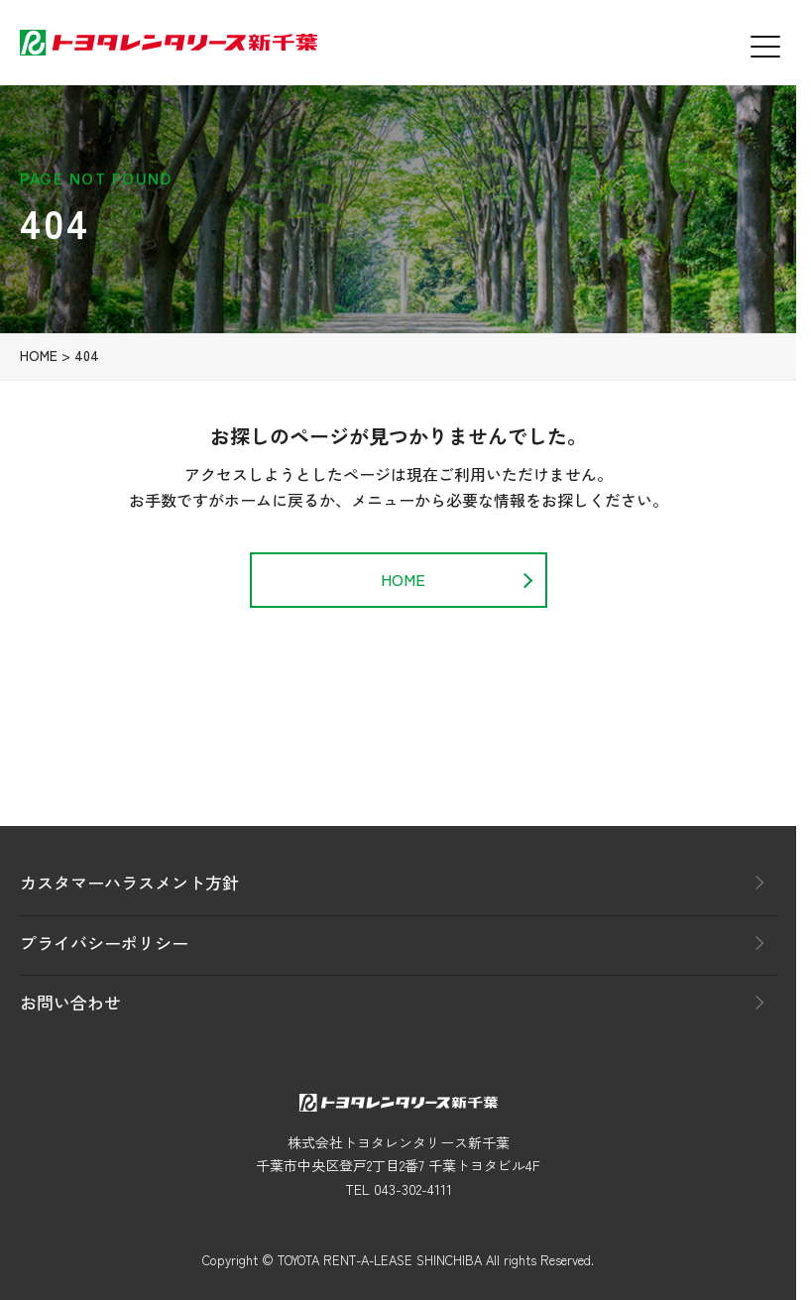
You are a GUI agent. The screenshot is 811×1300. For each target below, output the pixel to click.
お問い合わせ (70, 1002)
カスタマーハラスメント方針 (129, 882)
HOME (39, 363)
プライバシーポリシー (104, 942)
